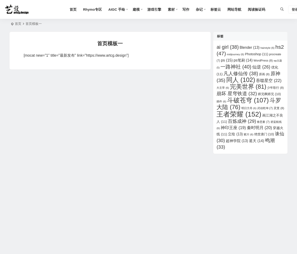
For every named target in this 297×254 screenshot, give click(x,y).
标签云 (215, 9)
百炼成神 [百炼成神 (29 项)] (242, 121)
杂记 (199, 9)
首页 (73, 9)
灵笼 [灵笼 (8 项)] (279, 108)
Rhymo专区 (92, 9)
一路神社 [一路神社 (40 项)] (235, 67)
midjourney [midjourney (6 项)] (235, 54)
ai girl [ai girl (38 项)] (227, 47)
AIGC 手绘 (116, 9)
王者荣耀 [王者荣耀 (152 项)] (238, 114)
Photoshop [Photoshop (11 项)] (256, 54)
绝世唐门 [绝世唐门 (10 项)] (264, 134)
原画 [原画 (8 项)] (264, 74)
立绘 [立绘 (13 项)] (235, 134)
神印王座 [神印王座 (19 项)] (233, 127)
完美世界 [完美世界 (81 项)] (248, 86)
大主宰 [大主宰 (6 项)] (222, 87)
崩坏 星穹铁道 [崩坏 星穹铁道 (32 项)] (236, 93)
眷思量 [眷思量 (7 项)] (263, 122)
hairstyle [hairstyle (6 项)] (267, 47)
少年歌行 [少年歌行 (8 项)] (275, 87)
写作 (185, 9)
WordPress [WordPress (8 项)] (263, 60)
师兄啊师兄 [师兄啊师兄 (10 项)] (269, 94)
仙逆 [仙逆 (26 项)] (261, 67)
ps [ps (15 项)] (227, 60)
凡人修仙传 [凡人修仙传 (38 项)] (240, 73)
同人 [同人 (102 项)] (240, 79)
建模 (136, 9)
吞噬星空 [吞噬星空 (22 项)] (268, 80)
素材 (171, 9)
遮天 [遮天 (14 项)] (256, 141)
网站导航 (234, 9)
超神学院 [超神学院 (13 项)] (237, 141)
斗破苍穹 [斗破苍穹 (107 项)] (248, 100)
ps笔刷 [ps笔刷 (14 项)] (243, 60)
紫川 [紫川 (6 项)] (248, 134)
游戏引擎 (154, 9)
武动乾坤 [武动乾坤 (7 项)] (265, 108)
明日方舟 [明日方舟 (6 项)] (248, 108)
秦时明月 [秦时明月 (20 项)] (259, 127)
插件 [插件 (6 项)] (221, 101)
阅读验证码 (256, 9)
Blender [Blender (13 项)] (250, 47)
